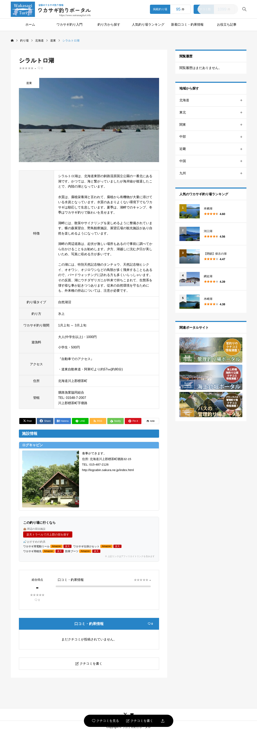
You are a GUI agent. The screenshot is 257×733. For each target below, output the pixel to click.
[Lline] (80, 421)
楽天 (67, 546)
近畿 (212, 149)
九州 (212, 173)
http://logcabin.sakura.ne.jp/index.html (108, 470)
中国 (212, 161)
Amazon (56, 546)
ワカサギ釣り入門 (69, 24)
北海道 (212, 100)
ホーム (30, 24)
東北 (212, 113)
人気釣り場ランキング (148, 24)
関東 (212, 125)
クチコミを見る (105, 720)
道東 (29, 83)
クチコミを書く (139, 720)
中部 (212, 137)
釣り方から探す (109, 24)
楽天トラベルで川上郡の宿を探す (47, 534)
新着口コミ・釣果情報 (187, 24)
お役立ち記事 (226, 24)
